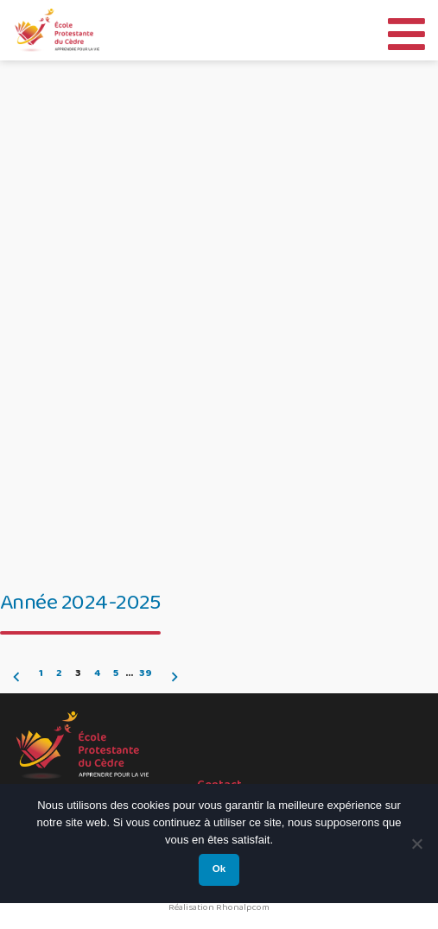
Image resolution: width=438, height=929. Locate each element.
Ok (219, 868)
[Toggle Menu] (406, 30)
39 (145, 673)
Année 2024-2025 (80, 603)
